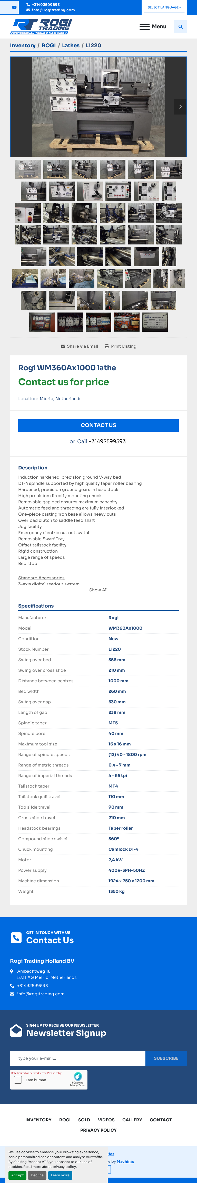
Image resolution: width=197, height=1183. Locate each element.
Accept (17, 1175)
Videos (106, 1120)
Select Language (163, 7)
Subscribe (166, 1058)
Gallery (132, 1120)
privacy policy (64, 1167)
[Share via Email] (79, 346)
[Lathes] (71, 45)
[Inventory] (22, 45)
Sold (84, 1120)
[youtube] (14, 7)
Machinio (125, 1161)
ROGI (65, 1120)
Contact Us (98, 425)
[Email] (77, 1058)
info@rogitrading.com (53, 10)
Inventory (38, 1120)
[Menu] (145, 27)
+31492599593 (46, 4)
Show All (98, 590)
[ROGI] (49, 45)
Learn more (60, 1175)
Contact (161, 1120)
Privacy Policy (98, 1130)
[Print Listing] (121, 346)
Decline (37, 1175)
